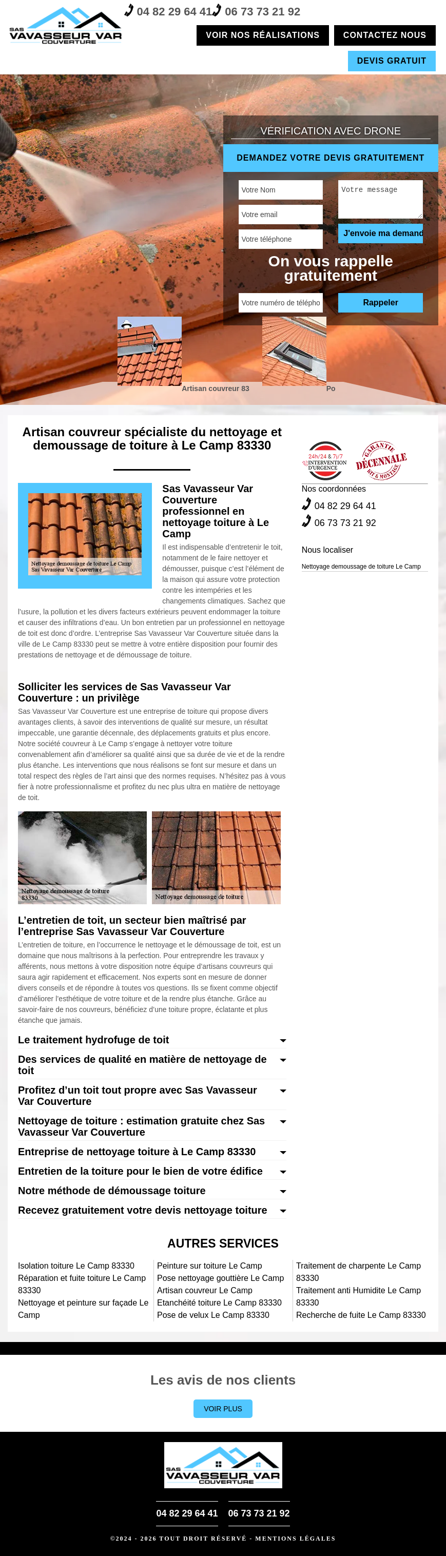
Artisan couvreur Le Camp (205, 1290)
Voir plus (223, 1409)
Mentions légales (295, 1538)
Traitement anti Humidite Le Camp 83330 (358, 1296)
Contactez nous (384, 35)
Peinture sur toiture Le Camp (209, 1265)
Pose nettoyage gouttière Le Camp (220, 1278)
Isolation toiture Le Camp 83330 (76, 1265)
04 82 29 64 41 (168, 11)
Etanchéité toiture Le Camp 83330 (219, 1302)
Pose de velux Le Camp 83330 (213, 1315)
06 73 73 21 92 (256, 11)
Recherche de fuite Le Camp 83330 (361, 1315)
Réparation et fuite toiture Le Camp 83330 (82, 1284)
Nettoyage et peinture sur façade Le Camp (83, 1308)
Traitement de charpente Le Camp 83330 (358, 1271)
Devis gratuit (391, 60)
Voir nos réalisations (263, 35)
